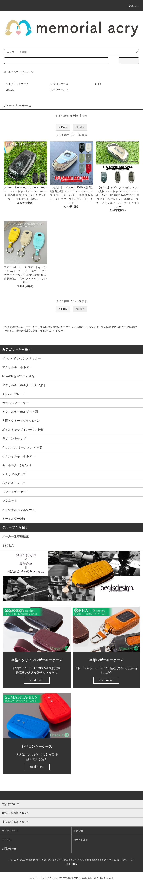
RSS (67, 864)
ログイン (6, 839)
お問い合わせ (9, 848)
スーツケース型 (59, 89)
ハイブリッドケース (17, 83)
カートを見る (81, 839)
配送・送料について (51, 860)
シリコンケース (59, 83)
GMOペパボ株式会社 (83, 878)
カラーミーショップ (39, 878)
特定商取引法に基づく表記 (93, 860)
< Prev (63, 127)
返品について (70, 860)
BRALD (10, 89)
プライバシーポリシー (119, 860)
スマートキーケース (23, 72)
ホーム (7, 72)
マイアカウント (10, 831)
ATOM (75, 864)
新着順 (83, 115)
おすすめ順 (62, 115)
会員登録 (78, 831)
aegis (98, 83)
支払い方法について (28, 860)
